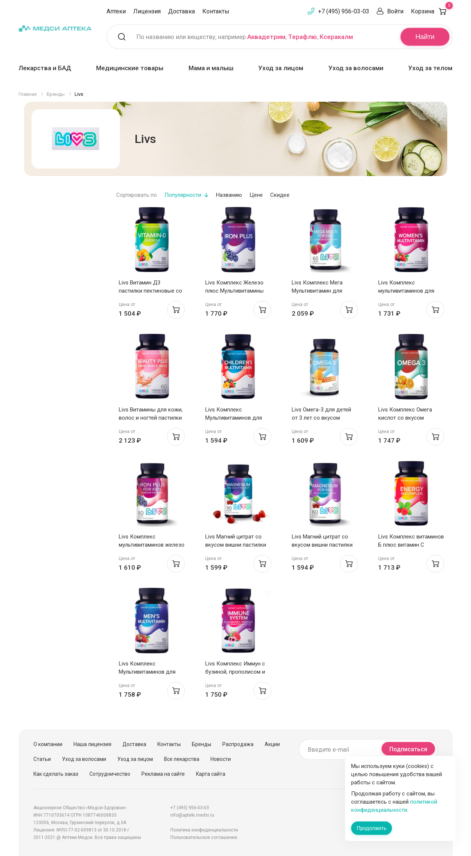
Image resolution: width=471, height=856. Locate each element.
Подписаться (408, 749)
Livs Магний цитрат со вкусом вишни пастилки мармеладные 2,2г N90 (235, 544)
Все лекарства (181, 759)
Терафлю (302, 36)
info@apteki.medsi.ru (192, 815)
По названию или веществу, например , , (245, 36)
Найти (424, 36)
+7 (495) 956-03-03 (343, 11)
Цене (256, 195)
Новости (220, 759)
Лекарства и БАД (45, 68)
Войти (395, 11)
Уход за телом (430, 68)
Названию (229, 195)
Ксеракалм (336, 36)
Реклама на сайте (163, 774)
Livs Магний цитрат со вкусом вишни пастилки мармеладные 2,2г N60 (322, 544)
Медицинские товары (129, 68)
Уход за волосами (355, 68)
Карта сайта (210, 774)
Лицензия (147, 11)
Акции (272, 744)
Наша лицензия (92, 744)
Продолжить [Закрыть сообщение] (371, 828)
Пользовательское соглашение (203, 837)
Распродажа (238, 744)
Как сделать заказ (55, 774)
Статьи (42, 759)
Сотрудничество (109, 774)
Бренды (201, 744)
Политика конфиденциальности (204, 830)
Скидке (280, 195)
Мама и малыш (211, 68)
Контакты (215, 11)
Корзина (432, 11)
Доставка (181, 11)
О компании (47, 744)
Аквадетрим (266, 36)
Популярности (182, 195)
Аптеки (116, 11)
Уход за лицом (280, 68)
